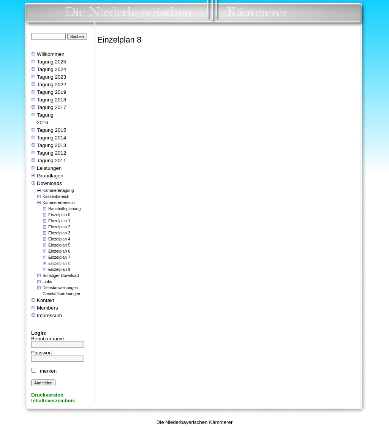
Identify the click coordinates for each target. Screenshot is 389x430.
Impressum (49, 315)
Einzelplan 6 (59, 251)
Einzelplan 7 (59, 257)
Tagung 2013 (51, 145)
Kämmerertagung (58, 190)
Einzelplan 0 (59, 214)
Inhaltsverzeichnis (53, 400)
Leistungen (49, 168)
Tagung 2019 (51, 92)
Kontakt (45, 300)
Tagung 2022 (51, 84)
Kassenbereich (56, 196)
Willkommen (51, 54)
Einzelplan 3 (59, 233)
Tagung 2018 (52, 100)
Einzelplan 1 (59, 220)
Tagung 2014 (51, 138)
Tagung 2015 (51, 130)
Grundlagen (50, 176)
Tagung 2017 (51, 107)
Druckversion (47, 395)
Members (47, 308)
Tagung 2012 (51, 153)
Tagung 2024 (51, 69)
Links (47, 281)
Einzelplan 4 (59, 239)
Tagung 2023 (51, 77)
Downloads (49, 183)
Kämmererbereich (59, 202)
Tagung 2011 (51, 160)
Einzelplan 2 (59, 226)
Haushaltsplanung (64, 208)
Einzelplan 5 (59, 245)
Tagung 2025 (51, 62)
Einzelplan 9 (59, 269)
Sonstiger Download (61, 275)
